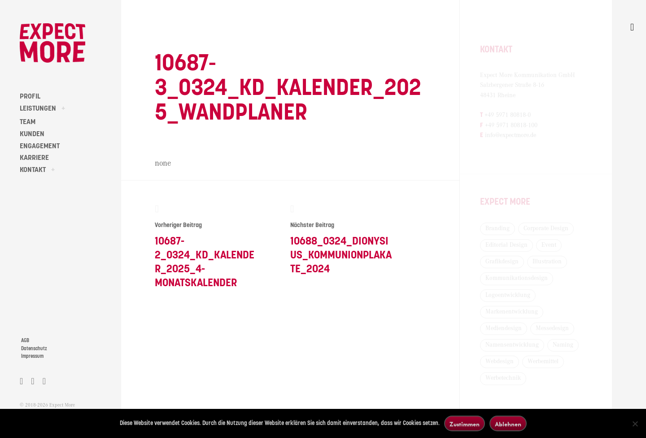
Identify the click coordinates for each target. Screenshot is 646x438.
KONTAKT (33, 169)
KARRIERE (34, 157)
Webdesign (499, 361)
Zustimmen (465, 424)
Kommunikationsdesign (516, 278)
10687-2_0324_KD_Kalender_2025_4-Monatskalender (205, 246)
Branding (497, 228)
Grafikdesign (502, 261)
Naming (563, 345)
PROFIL (30, 96)
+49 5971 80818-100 (511, 125)
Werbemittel (543, 361)
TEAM (27, 121)
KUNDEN (32, 133)
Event (548, 245)
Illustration (547, 261)
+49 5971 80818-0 (507, 115)
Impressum (32, 356)
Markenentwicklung (511, 312)
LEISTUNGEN (38, 108)
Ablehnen (508, 424)
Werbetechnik (503, 378)
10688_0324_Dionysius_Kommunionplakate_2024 (341, 239)
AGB (25, 340)
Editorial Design (506, 245)
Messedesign (552, 328)
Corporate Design (546, 228)
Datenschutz (34, 348)
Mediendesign (503, 328)
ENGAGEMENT (40, 146)
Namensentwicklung (512, 345)
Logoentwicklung (507, 295)
